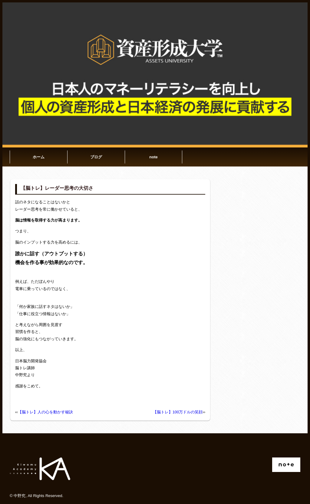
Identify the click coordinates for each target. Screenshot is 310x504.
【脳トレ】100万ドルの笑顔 (178, 412)
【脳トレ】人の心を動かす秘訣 (45, 412)
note (153, 157)
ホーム (39, 157)
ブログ (96, 157)
